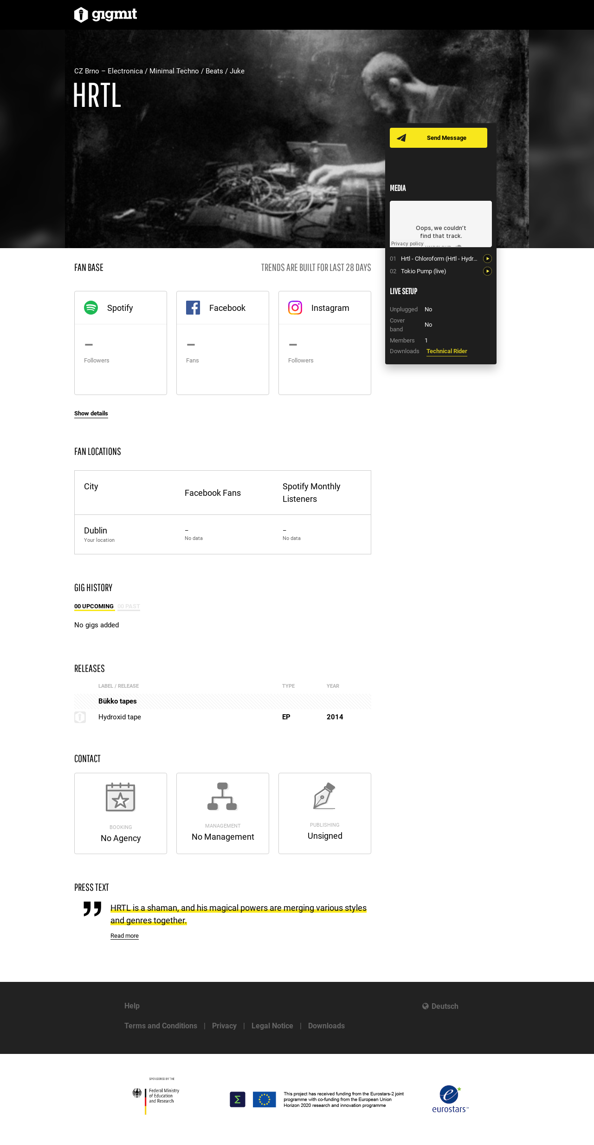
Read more (124, 935)
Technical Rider (446, 351)
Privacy (224, 1025)
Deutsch (445, 1006)
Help (132, 1005)
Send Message (446, 137)
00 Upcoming (94, 606)
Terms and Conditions (160, 1025)
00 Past (128, 606)
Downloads (326, 1025)
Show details (91, 413)
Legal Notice (272, 1025)
